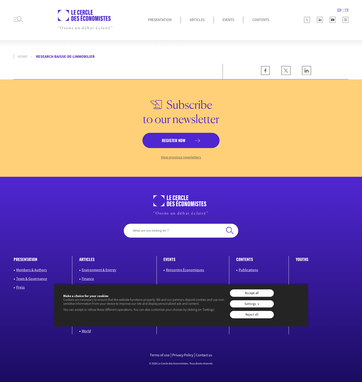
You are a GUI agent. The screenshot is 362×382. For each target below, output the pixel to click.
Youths (302, 259)
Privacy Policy (182, 355)
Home (22, 56)
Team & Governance (31, 278)
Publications (248, 269)
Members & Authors (31, 269)
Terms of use (160, 355)
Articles (197, 19)
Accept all (252, 293)
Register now (173, 140)
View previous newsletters (181, 157)
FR (347, 10)
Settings (250, 303)
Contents (260, 19)
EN (339, 10)
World (86, 331)
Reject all (251, 314)
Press (20, 287)
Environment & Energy (99, 269)
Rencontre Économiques (185, 269)
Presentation (160, 19)
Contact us (204, 355)
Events (228, 19)
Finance (88, 278)
